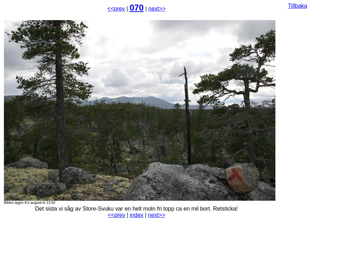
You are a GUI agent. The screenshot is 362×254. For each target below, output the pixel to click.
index (136, 215)
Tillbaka (297, 6)
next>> (157, 9)
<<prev (116, 9)
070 (136, 7)
